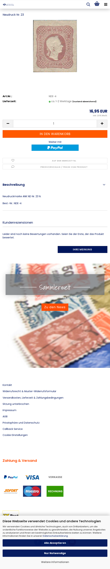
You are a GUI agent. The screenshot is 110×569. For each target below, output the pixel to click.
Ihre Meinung (82, 249)
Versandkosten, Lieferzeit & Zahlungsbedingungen (33, 397)
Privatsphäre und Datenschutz (21, 422)
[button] (8, 124)
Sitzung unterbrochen (16, 404)
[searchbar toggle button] (88, 4)
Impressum (9, 410)
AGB (5, 416)
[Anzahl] (55, 124)
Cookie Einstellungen (15, 435)
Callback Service (13, 429)
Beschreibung (14, 184)
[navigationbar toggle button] (105, 4)
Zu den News (55, 307)
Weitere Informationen (55, 562)
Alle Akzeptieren (55, 543)
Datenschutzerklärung (55, 536)
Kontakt (7, 385)
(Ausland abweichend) (84, 101)
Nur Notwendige (55, 553)
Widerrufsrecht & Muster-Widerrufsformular (29, 391)
